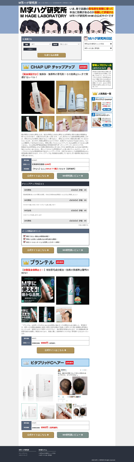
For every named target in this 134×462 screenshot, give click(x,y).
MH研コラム (43, 450)
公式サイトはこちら (38, 176)
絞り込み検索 (51, 55)
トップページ (23, 453)
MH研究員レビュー (73, 176)
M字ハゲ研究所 (28, 2)
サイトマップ (23, 455)
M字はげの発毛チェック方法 (47, 453)
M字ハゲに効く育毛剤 (46, 455)
